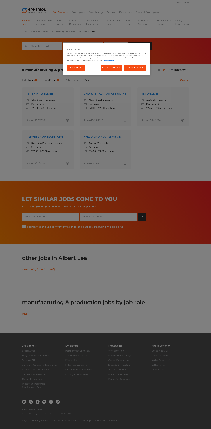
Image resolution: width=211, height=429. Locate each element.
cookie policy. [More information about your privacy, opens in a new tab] (109, 60)
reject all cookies (111, 67)
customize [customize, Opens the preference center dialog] (76, 67)
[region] (106, 59)
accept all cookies (135, 67)
